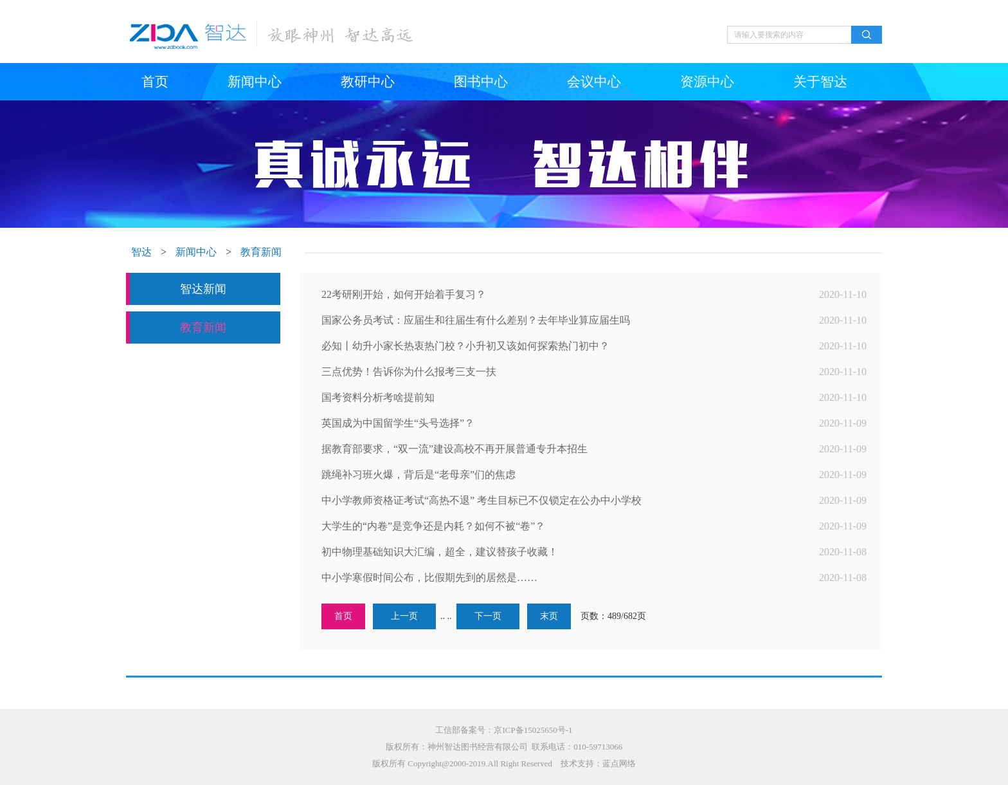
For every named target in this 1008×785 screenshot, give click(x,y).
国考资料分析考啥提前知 (378, 397)
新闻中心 (255, 81)
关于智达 (820, 81)
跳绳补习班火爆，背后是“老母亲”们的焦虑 (418, 474)
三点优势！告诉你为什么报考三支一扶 (408, 371)
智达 (141, 251)
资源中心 (707, 81)
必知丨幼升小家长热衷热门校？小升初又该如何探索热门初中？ (465, 345)
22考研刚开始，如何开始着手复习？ (403, 294)
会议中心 (594, 81)
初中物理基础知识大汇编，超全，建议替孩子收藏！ (439, 551)
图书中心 (481, 81)
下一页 (487, 616)
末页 (549, 616)
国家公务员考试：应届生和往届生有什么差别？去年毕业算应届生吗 (475, 320)
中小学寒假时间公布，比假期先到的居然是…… (429, 577)
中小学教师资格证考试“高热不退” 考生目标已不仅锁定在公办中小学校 (481, 500)
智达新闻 (203, 288)
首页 (154, 81)
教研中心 (368, 81)
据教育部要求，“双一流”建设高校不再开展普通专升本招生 (454, 448)
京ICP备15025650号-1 (533, 730)
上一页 (404, 616)
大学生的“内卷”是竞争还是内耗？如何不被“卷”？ (433, 526)
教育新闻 (261, 251)
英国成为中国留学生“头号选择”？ (397, 423)
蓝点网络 (619, 763)
